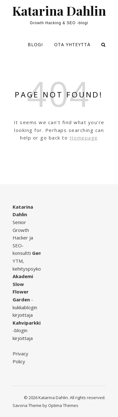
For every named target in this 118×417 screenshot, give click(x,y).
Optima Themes (63, 405)
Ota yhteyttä (72, 44)
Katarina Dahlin (59, 10)
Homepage (84, 137)
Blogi (35, 44)
